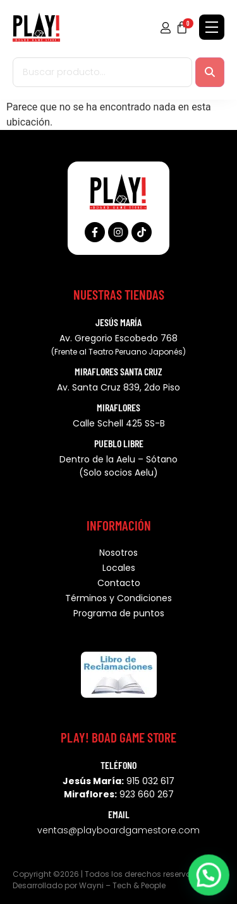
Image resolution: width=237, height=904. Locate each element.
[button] (210, 879)
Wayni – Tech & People (122, 885)
